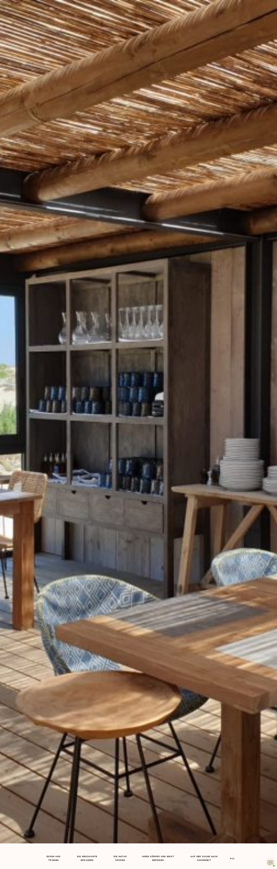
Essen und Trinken (53, 858)
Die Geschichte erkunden (87, 858)
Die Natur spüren (120, 858)
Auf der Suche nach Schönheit (204, 858)
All (232, 859)
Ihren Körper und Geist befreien (158, 858)
